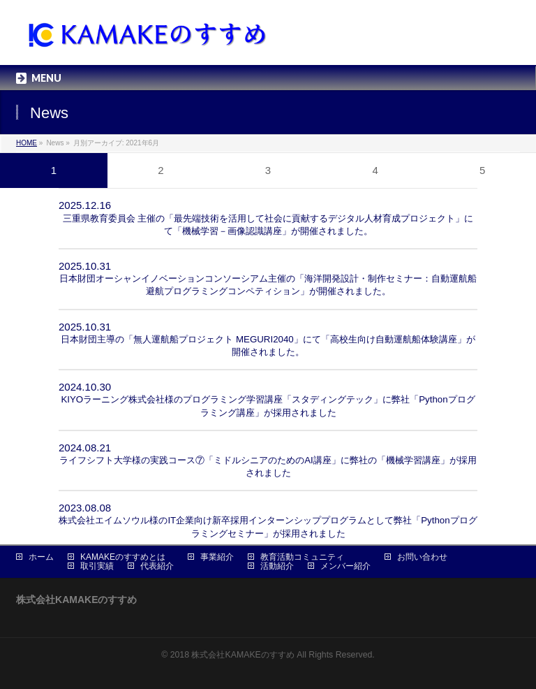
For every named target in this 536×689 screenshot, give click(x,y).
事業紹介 (217, 557)
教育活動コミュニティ (302, 557)
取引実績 (97, 566)
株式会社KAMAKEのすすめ (242, 655)
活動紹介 (277, 566)
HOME (26, 143)
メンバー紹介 (345, 566)
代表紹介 (157, 566)
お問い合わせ (422, 557)
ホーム (41, 557)
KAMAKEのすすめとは (122, 557)
